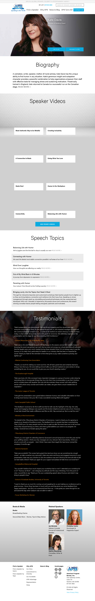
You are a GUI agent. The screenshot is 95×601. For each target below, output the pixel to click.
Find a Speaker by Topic (18, 575)
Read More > (24, 87)
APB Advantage (31, 579)
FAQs (28, 585)
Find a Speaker (33, 9)
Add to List (56, 49)
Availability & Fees (74, 49)
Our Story (29, 569)
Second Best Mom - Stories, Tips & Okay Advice (29, 517)
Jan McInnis (53, 526)
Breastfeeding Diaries (20, 513)
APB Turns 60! (67, 9)
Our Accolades (31, 576)
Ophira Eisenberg (55, 551)
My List (41, 5)
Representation (31, 582)
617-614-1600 (48, 5)
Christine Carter (72, 526)
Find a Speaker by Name (18, 570)
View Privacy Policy (72, 592)
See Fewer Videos (47, 224)
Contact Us (78, 9)
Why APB (44, 9)
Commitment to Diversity (31, 573)
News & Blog (54, 9)
